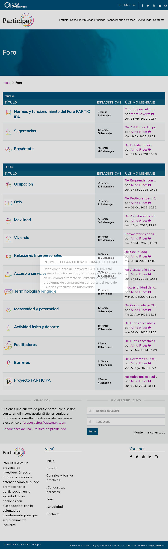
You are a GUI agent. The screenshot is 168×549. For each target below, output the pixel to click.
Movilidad (22, 219)
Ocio (18, 201)
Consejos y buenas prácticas (87, 20)
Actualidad (144, 20)
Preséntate (24, 148)
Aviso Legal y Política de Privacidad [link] (104, 545)
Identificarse (127, 5)
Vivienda (21, 237)
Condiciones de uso (17, 429)
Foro (49, 499)
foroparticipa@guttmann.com (44, 422)
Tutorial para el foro (140, 109)
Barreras (22, 362)
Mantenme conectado (147, 432)
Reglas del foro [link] (156, 545)
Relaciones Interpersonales (38, 255)
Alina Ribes (139, 132)
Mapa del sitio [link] (75, 545)
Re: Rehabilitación (138, 145)
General (9, 96)
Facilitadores (25, 344)
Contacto (158, 20)
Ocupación (23, 184)
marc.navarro (141, 114)
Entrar (92, 431)
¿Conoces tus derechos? (122, 20)
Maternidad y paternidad (36, 309)
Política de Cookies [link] (135, 545)
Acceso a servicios (30, 273)
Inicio (6, 83)
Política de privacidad (50, 429)
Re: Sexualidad (136, 252)
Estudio (63, 20)
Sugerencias (25, 130)
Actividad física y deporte (36, 326)
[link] (142, 5)
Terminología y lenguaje (35, 291)
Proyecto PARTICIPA (32, 380)
